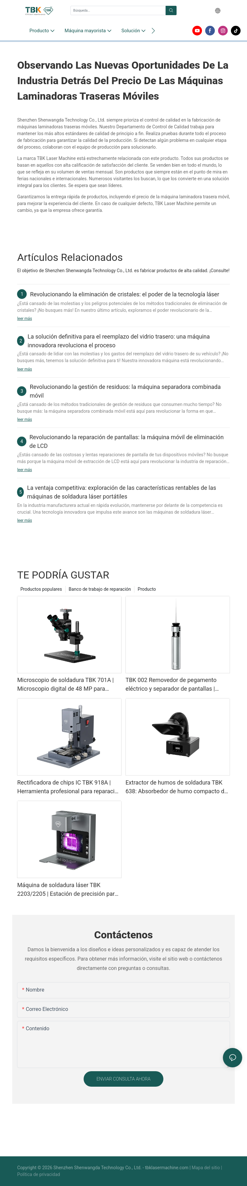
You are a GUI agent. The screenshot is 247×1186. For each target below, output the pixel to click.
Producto (147, 589)
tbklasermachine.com (167, 1167)
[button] (153, 31)
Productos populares (41, 589)
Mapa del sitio (206, 1167)
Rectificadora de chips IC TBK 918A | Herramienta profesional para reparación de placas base (69, 787)
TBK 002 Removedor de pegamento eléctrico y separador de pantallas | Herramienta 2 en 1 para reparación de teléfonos (174, 685)
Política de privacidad (38, 1174)
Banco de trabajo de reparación (100, 589)
